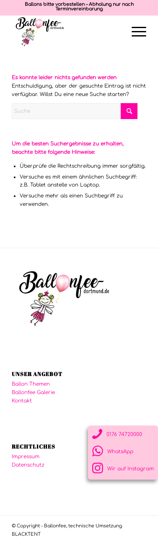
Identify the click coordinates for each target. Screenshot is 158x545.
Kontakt (22, 401)
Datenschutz (28, 465)
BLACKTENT (26, 534)
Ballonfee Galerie (33, 392)
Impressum (25, 456)
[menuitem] (134, 32)
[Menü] (134, 32)
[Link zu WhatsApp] (123, 451)
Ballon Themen (31, 384)
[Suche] (74, 111)
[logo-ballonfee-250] (65, 32)
